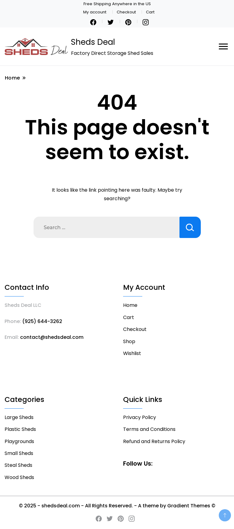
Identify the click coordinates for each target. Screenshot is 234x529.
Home (130, 305)
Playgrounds (19, 441)
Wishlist (132, 353)
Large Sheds (19, 417)
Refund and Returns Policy (154, 441)
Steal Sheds (18, 465)
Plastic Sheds (20, 429)
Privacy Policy (139, 417)
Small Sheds (19, 453)
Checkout (126, 12)
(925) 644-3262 (42, 321)
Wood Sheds (19, 477)
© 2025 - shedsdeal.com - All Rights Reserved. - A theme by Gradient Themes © (117, 505)
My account (94, 12)
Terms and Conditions (149, 429)
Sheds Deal (93, 42)
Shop (129, 341)
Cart (150, 12)
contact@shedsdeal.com (51, 337)
